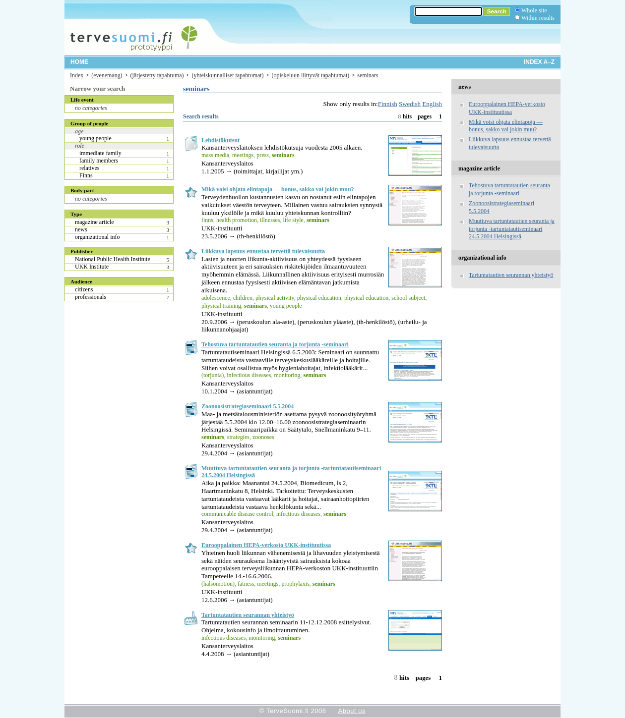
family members (98, 160)
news (81, 229)
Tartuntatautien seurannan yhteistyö (247, 614)
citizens (84, 289)
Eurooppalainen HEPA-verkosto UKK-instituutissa (266, 545)
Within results (538, 17)
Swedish (410, 104)
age (79, 131)
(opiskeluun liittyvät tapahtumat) (311, 75)
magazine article (94, 222)
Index (76, 75)
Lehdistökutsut (220, 140)
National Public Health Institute (112, 259)
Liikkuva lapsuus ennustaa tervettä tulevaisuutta (263, 251)
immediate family (100, 153)
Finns (86, 175)
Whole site (534, 10)
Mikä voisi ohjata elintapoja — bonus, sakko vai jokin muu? (277, 189)
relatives (89, 168)
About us (352, 711)
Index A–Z (539, 61)
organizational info (97, 236)
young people (95, 138)
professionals (90, 296)
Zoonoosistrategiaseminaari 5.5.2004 (247, 406)
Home (79, 61)
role (79, 145)
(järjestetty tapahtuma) (157, 75)
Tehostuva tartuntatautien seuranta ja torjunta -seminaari (275, 344)
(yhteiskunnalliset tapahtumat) (227, 75)
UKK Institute (92, 266)
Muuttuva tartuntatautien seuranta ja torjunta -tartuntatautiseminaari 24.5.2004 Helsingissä (512, 229)
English (432, 104)
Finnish (387, 104)
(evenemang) (106, 75)
